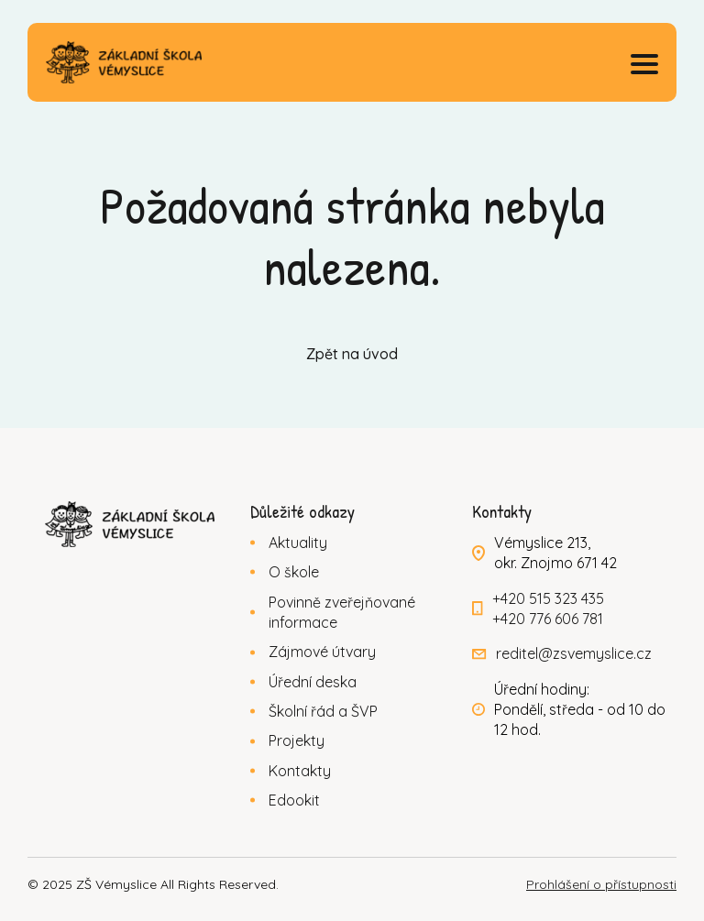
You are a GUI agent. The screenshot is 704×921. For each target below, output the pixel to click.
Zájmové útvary (322, 651)
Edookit (294, 800)
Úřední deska (313, 682)
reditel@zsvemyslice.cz (574, 653)
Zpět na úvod (352, 354)
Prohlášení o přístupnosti (601, 884)
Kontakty (300, 771)
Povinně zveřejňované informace (342, 612)
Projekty (296, 740)
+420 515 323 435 (548, 598)
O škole (294, 572)
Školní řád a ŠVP (323, 711)
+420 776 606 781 (547, 618)
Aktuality (298, 542)
